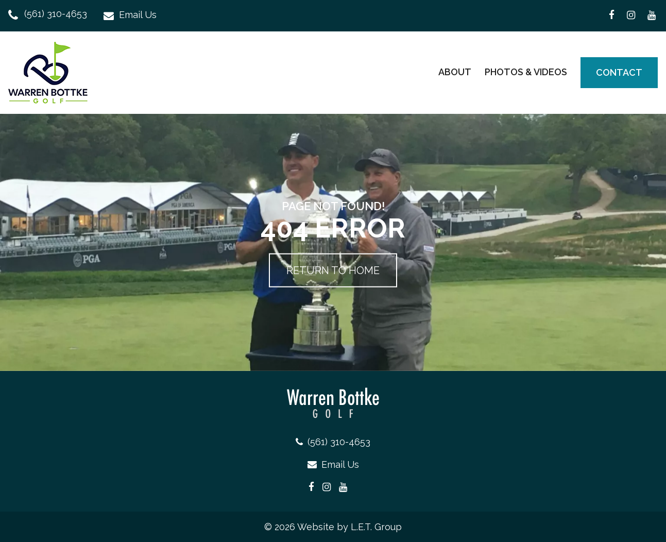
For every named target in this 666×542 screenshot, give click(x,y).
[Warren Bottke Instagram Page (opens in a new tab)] (631, 16)
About (454, 71)
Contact (619, 72)
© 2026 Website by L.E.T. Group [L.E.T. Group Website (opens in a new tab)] (333, 526)
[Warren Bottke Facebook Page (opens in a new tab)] (611, 16)
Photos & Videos (526, 71)
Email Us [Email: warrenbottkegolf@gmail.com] (138, 15)
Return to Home (333, 270)
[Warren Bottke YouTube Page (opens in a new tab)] (651, 16)
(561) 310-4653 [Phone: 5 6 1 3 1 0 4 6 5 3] (55, 14)
